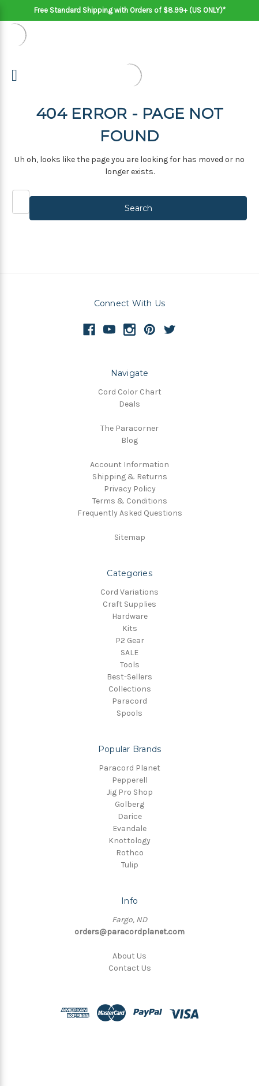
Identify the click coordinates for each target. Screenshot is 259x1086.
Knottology (129, 840)
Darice (130, 816)
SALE (129, 652)
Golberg (129, 804)
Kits (129, 628)
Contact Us (129, 968)
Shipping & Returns (129, 477)
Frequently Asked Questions (129, 513)
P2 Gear (129, 640)
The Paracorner (129, 428)
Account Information (129, 464)
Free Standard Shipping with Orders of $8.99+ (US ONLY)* (130, 10)
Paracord (129, 701)
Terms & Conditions (129, 501)
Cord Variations (129, 592)
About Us (129, 956)
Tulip (129, 865)
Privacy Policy (130, 489)
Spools (129, 713)
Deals (129, 404)
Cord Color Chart (130, 392)
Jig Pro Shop (130, 792)
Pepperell (130, 780)
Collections (129, 689)
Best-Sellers (129, 677)
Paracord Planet (129, 768)
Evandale (129, 828)
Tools (130, 665)
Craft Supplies (129, 604)
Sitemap (129, 537)
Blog (129, 440)
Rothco (130, 853)
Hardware (130, 616)
